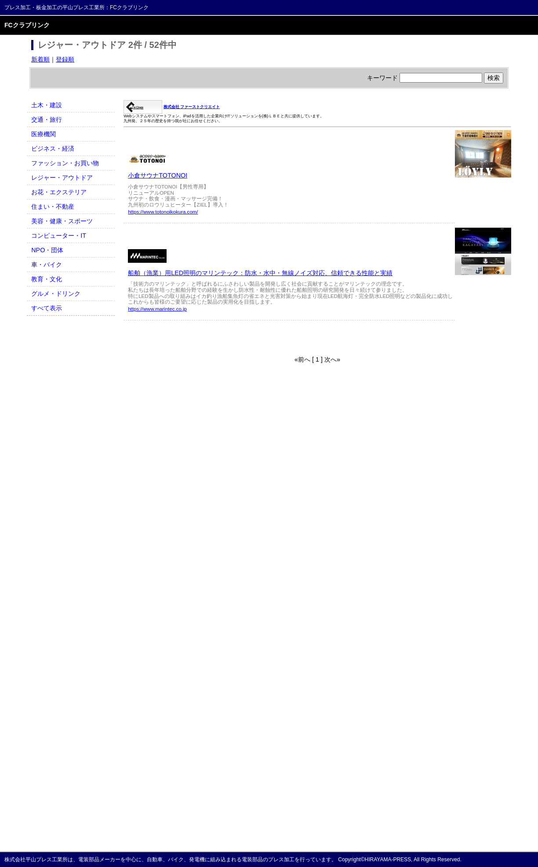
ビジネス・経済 (52, 148)
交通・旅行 (46, 119)
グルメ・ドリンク (55, 293)
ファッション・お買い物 (65, 163)
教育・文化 (46, 279)
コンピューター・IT (58, 235)
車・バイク (46, 264)
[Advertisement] (226, 338)
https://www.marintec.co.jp (157, 309)
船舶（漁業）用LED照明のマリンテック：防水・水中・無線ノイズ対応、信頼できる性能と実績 (260, 272)
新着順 (40, 59)
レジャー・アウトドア (62, 177)
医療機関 (43, 134)
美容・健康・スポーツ (62, 221)
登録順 (65, 59)
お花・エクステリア (59, 192)
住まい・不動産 (52, 206)
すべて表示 (46, 308)
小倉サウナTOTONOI (157, 175)
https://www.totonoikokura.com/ (163, 211)
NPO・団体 (47, 250)
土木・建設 (46, 105)
